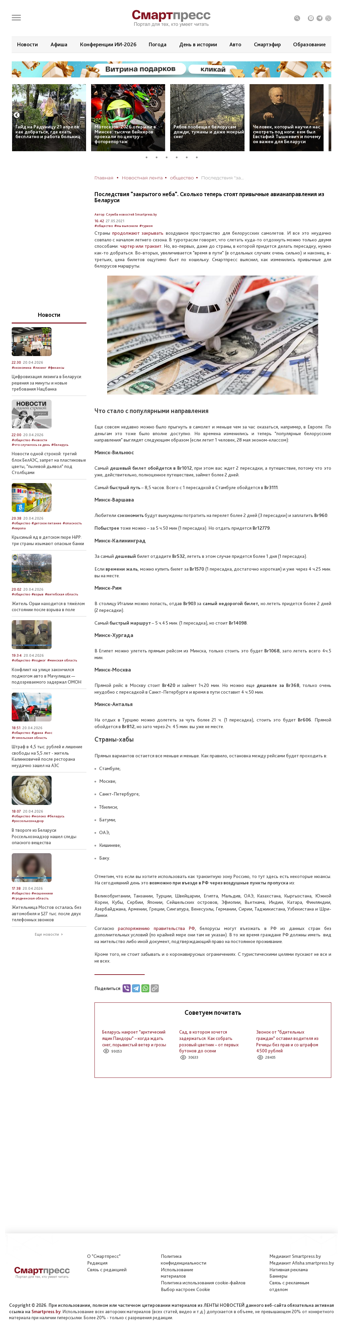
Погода (157, 44)
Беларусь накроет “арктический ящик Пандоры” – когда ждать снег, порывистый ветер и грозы (134, 1038)
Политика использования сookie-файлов (203, 1283)
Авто (235, 44)
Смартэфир (267, 44)
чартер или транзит (140, 246)
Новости (27, 44)
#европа (19, 528)
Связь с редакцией (107, 1270)
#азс (48, 733)
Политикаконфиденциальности (183, 1259)
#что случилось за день (31, 445)
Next (326, 115)
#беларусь (59, 445)
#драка (37, 733)
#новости (39, 440)
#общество (103, 226)
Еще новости (47, 934)
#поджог (38, 660)
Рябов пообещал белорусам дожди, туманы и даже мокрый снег (209, 131)
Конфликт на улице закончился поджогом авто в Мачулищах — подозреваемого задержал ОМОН (46, 676)
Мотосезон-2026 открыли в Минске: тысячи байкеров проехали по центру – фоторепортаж (125, 134)
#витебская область (61, 594)
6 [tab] (199, 157)
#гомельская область (29, 738)
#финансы (56, 367)
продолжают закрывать (137, 233)
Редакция (97, 1263)
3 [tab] (169, 157)
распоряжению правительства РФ (156, 928)
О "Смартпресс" (104, 1256)
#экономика (21, 367)
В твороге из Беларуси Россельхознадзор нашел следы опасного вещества (44, 836)
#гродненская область (30, 898)
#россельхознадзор (28, 821)
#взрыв (37, 594)
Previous (17, 115)
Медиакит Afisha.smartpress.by (301, 1263)
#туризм (146, 226)
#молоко (38, 816)
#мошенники (42, 893)
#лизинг (40, 367)
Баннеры (278, 1276)
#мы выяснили (126, 226)
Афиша (59, 44)
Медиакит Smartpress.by (295, 1256)
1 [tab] (149, 157)
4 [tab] (179, 157)
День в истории (198, 44)
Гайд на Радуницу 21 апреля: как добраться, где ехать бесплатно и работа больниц (47, 131)
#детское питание (46, 523)
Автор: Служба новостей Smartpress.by (125, 214)
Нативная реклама (288, 1270)
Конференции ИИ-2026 (108, 44)
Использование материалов (177, 1273)
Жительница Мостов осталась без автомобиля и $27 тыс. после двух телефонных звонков (46, 913)
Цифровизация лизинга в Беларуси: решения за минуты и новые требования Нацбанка (47, 383)
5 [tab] (189, 157)
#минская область (62, 660)
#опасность (72, 523)
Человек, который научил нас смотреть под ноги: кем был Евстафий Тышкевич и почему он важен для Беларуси (287, 134)
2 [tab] (159, 157)
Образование (309, 44)
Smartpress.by (46, 1311)
